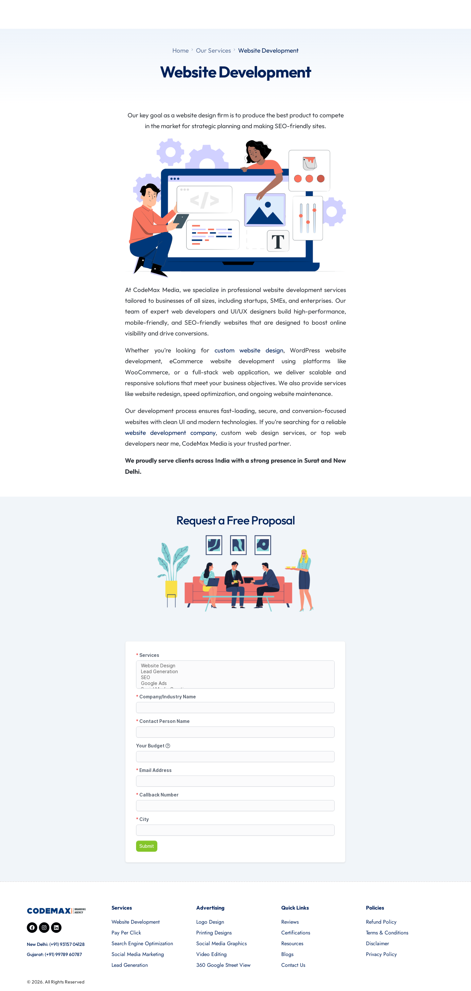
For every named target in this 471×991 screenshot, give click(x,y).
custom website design (249, 350)
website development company (170, 432)
